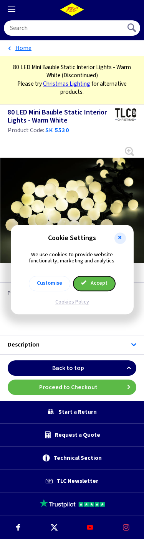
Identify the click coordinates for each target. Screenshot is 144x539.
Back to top (94, 368)
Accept (94, 283)
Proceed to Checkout (88, 387)
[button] (120, 238)
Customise (49, 283)
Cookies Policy (72, 302)
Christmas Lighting (66, 84)
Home (23, 48)
